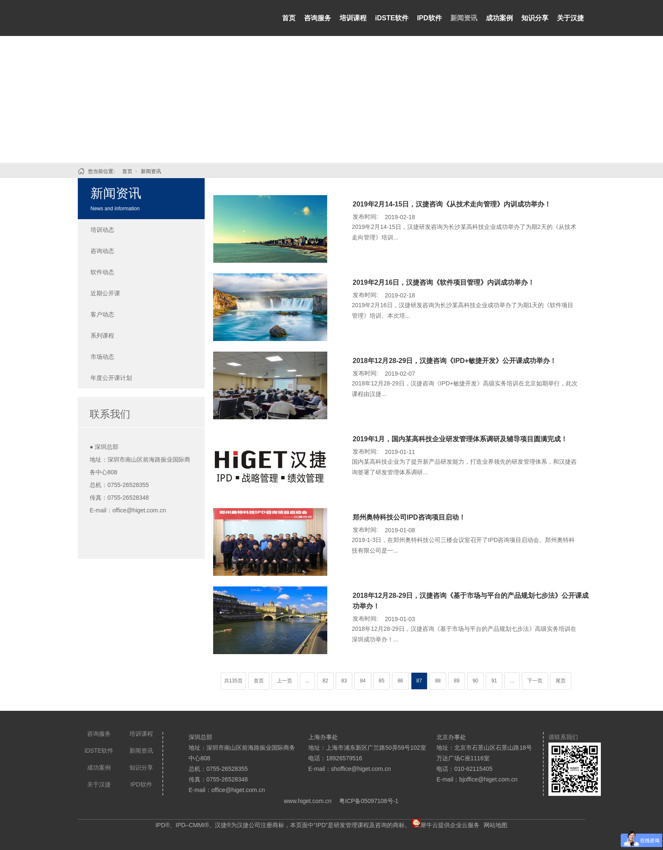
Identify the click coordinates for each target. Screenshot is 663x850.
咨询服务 (317, 18)
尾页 (561, 681)
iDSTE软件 (391, 18)
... (307, 681)
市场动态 (102, 356)
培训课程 (353, 18)
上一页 (284, 681)
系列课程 (102, 335)
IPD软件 (429, 18)
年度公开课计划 (111, 377)
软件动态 (102, 272)
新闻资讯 (463, 18)
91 (494, 681)
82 (325, 681)
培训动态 (102, 229)
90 (475, 681)
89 (456, 681)
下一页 (534, 681)
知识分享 (534, 18)
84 (362, 681)
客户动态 (102, 314)
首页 (289, 18)
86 (400, 681)
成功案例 (499, 18)
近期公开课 (105, 293)
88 (438, 681)
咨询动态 (102, 251)
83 (344, 681)
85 (381, 681)
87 (419, 681)
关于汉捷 (570, 18)
